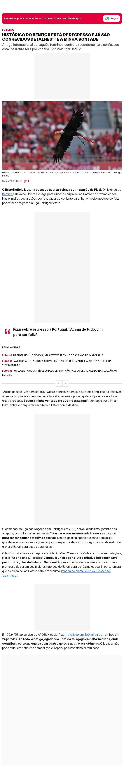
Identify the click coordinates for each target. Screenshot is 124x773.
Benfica (7, 194)
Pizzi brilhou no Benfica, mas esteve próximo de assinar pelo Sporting (58, 355)
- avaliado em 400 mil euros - (85, 634)
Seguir (111, 18)
